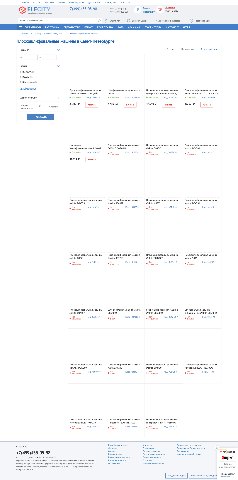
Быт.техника (52, 27)
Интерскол (30, 82)
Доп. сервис (94, 2)
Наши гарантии (76, 2)
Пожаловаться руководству (204, 475)
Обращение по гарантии (189, 445)
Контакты (125, 2)
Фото (120, 27)
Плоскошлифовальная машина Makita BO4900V (162, 256)
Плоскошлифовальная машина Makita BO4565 (162, 147)
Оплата (61, 2)
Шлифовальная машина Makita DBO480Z (124, 311)
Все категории (33, 27)
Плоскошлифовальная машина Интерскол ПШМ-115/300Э (124, 421)
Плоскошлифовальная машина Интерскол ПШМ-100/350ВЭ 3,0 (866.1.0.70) (201, 92)
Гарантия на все (203, 21)
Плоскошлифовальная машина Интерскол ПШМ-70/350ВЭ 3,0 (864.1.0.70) (162, 92)
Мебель (187, 27)
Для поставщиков (151, 451)
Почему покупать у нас (119, 457)
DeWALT (28, 72)
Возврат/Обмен (139, 21)
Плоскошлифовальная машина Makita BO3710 (124, 256)
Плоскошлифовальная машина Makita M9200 (124, 366)
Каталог (37, 2)
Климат (88, 27)
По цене (171, 49)
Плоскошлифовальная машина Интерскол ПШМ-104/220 (86, 421)
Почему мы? (110, 2)
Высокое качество (171, 21)
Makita (27, 77)
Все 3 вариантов (28, 88)
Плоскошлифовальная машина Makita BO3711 (86, 256)
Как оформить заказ (118, 445)
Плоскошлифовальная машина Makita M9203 (162, 201)
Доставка (49, 2)
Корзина (170, 7)
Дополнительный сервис (189, 454)
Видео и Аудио (72, 27)
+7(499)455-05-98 (82, 9)
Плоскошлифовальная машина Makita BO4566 (201, 147)
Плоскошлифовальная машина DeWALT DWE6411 (124, 147)
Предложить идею (176, 475)
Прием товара (115, 454)
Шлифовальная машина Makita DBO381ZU (124, 92)
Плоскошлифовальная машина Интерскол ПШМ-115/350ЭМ (162, 421)
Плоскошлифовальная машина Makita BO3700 (162, 366)
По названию (187, 49)
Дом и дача (134, 27)
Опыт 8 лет (115, 21)
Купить (92, 105)
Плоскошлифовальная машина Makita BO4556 (201, 201)
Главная (25, 2)
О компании (148, 448)
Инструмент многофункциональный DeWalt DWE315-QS (86, 147)
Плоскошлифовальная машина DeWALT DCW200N (86, 366)
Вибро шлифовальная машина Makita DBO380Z (162, 311)
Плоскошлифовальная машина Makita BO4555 (86, 201)
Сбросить (53, 106)
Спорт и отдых (153, 27)
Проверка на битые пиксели (191, 448)
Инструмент (172, 27)
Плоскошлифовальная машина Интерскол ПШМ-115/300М (201, 366)
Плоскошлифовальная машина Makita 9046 (201, 256)
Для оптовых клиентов (154, 454)
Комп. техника (105, 27)
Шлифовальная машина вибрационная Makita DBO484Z (201, 311)
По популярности (209, 49)
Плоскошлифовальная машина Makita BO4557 (124, 201)
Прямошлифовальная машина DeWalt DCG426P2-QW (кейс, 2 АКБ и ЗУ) (86, 92)
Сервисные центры (152, 457)
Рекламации (183, 451)
